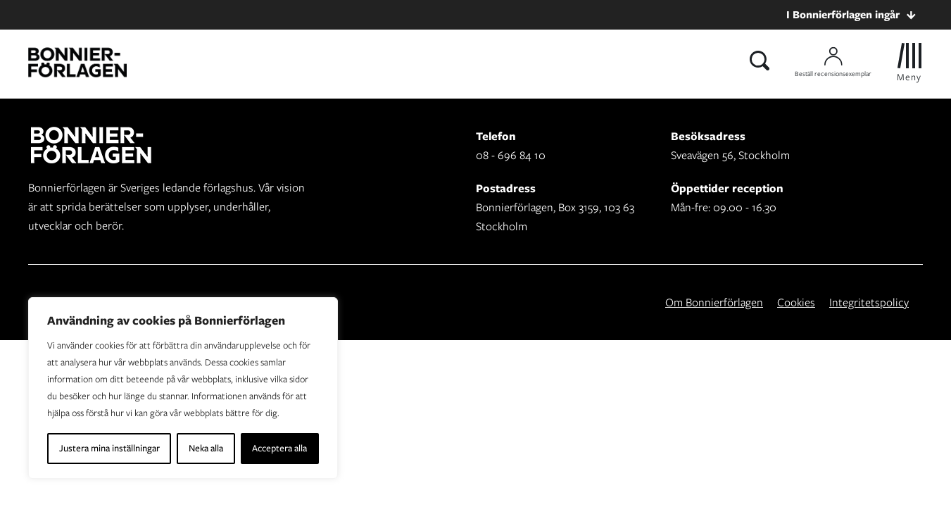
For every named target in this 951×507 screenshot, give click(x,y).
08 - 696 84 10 (511, 155)
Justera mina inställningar (109, 448)
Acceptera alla (279, 448)
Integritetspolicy (869, 302)
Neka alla (206, 448)
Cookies (796, 302)
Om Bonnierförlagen (714, 302)
